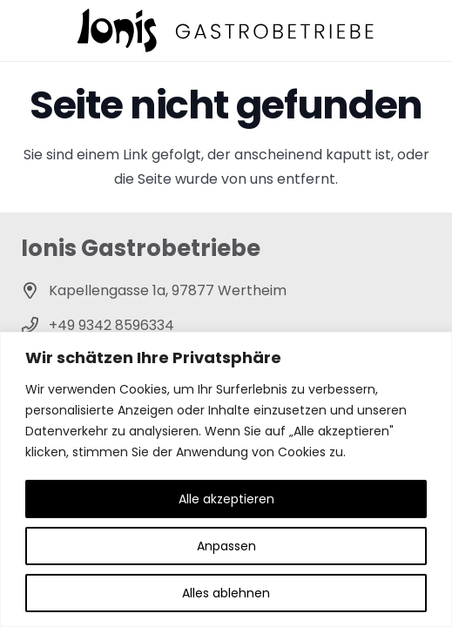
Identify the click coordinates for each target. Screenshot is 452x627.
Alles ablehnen (226, 593)
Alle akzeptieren (226, 499)
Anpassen (226, 546)
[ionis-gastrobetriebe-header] (226, 30)
